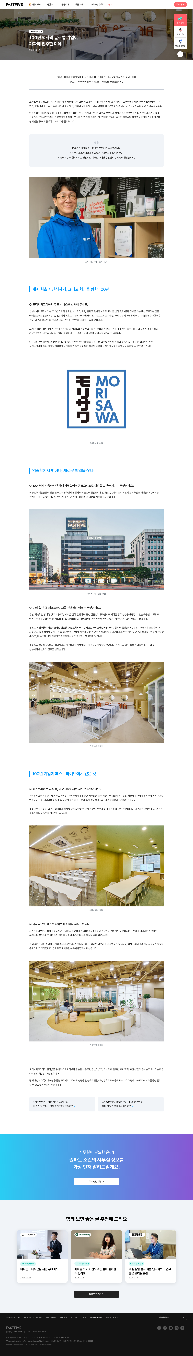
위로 (180, 54)
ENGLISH (27, 1317)
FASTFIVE (14, 4)
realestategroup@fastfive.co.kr (38, 1341)
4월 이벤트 (35, 5)
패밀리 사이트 (164, 1317)
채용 (84, 1317)
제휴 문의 (39, 1317)
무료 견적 (180, 22)
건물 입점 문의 (51, 1317)
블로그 (111, 4)
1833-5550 (180, 46)
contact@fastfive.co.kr (36, 1332)
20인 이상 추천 (96, 4)
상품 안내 (79, 4)
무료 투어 (180, 4)
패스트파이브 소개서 (13, 1317)
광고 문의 (63, 1317)
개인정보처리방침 (96, 1317)
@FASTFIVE (62, 1338)
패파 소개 (65, 4)
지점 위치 (51, 4)
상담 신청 (180, 34)
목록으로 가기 (95, 1294)
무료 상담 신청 (95, 1181)
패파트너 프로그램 (112, 1317)
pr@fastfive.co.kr (15, 1341)
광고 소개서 (75, 1317)
